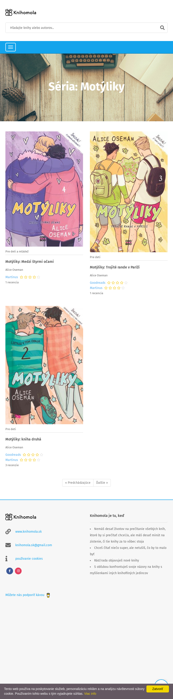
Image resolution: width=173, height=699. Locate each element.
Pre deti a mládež (17, 251)
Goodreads (97, 282)
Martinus (11, 277)
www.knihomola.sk (28, 532)
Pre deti (95, 257)
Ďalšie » (102, 483)
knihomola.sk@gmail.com (33, 545)
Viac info (90, 693)
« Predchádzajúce (78, 483)
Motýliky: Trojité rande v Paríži (115, 267)
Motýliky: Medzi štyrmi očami (29, 261)
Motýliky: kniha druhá (23, 439)
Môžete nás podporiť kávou (28, 595)
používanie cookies (29, 559)
